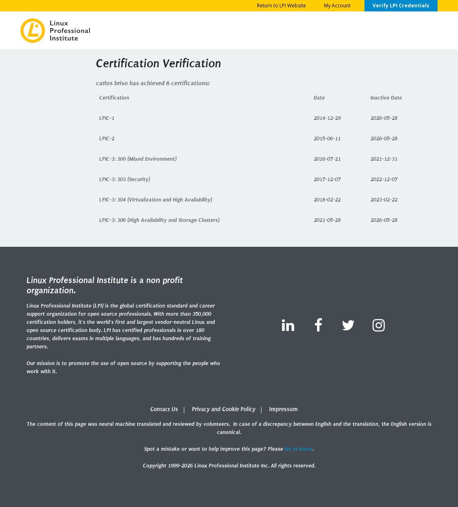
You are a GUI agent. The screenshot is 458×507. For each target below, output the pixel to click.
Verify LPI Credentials (401, 5)
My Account (337, 5)
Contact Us (164, 409)
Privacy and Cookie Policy (223, 409)
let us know (299, 449)
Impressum (283, 409)
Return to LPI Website (281, 5)
